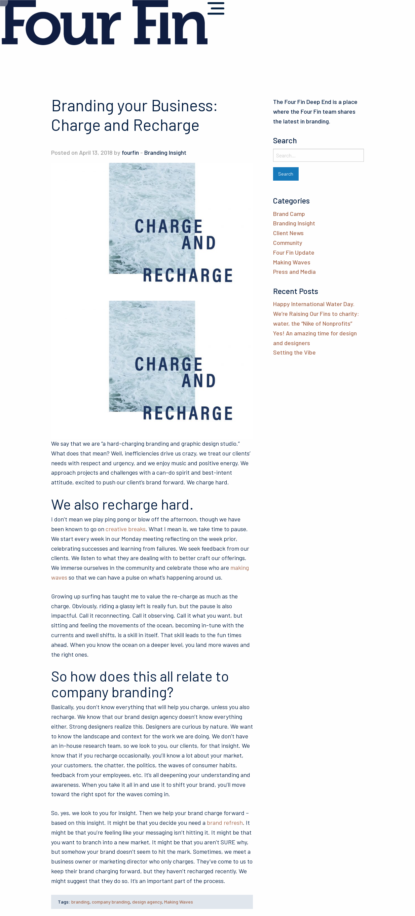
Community (287, 242)
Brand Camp (289, 213)
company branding (111, 902)
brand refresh (225, 822)
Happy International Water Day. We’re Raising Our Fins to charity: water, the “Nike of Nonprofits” (316, 313)
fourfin (130, 152)
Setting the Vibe (294, 352)
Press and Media (294, 271)
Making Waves (178, 902)
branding (80, 902)
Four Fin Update (293, 252)
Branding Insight (165, 152)
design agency (147, 902)
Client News (288, 232)
